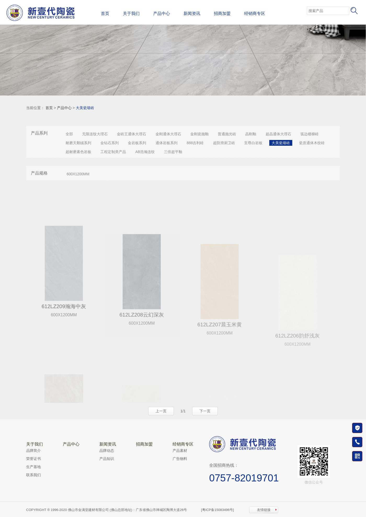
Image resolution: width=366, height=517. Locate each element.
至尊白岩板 (253, 143)
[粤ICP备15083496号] (217, 510)
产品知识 (106, 459)
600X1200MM (78, 174)
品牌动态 (106, 450)
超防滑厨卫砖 (224, 143)
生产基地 (33, 467)
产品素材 (180, 450)
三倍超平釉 (173, 152)
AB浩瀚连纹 (145, 152)
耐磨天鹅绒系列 (78, 143)
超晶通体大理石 (278, 134)
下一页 (204, 411)
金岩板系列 (137, 143)
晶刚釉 (250, 134)
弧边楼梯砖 (309, 134)
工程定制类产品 (113, 152)
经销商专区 (254, 13)
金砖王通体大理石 (131, 134)
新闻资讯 (192, 13)
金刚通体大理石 (168, 134)
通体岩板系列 (167, 143)
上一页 (161, 411)
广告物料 (180, 459)
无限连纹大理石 (95, 134)
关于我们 (131, 13)
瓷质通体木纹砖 (312, 143)
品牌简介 (33, 450)
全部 (69, 134)
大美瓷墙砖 (85, 108)
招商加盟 (222, 13)
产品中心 (161, 13)
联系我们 (33, 475)
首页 (105, 13)
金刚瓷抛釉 (199, 134)
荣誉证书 (33, 459)
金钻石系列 (109, 143)
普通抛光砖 (227, 134)
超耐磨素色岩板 (78, 152)
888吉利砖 (195, 143)
